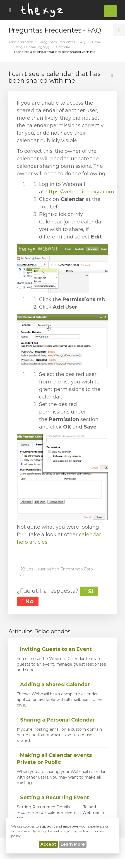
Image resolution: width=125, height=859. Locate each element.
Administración (20, 42)
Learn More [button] (73, 844)
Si (89, 591)
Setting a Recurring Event (53, 797)
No (27, 601)
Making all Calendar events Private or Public (54, 759)
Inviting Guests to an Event (54, 649)
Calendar (63, 47)
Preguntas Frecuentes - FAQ (62, 42)
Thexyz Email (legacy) (31, 47)
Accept (48, 844)
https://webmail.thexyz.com (79, 192)
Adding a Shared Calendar (53, 684)
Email (97, 42)
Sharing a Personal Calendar (56, 720)
